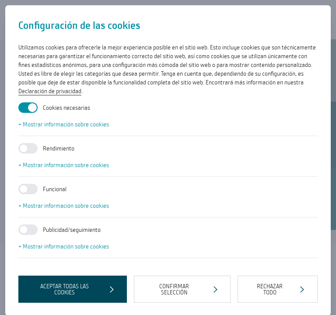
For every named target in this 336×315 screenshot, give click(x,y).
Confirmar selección (174, 289)
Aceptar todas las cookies (64, 289)
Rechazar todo (270, 289)
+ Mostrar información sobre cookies (63, 124)
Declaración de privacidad (49, 91)
